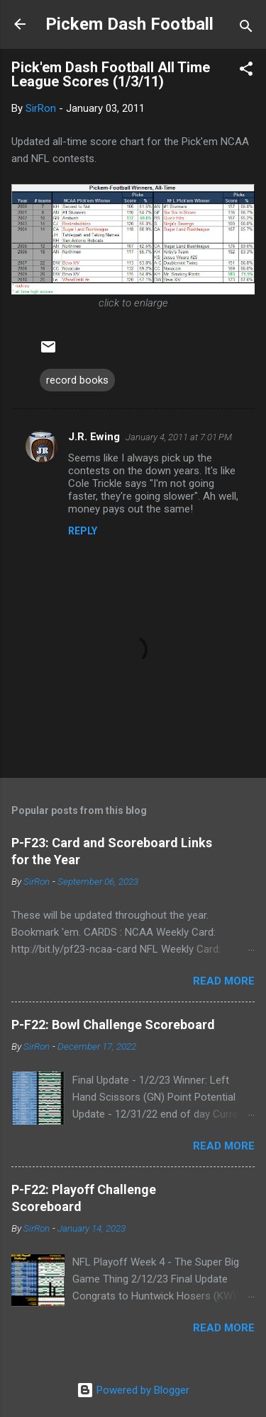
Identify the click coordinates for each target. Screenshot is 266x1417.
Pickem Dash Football (129, 24)
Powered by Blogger (133, 1390)
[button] (246, 71)
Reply (82, 531)
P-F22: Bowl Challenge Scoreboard (113, 1024)
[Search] (246, 28)
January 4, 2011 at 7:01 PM (179, 437)
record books (77, 380)
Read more (224, 981)
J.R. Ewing (94, 436)
